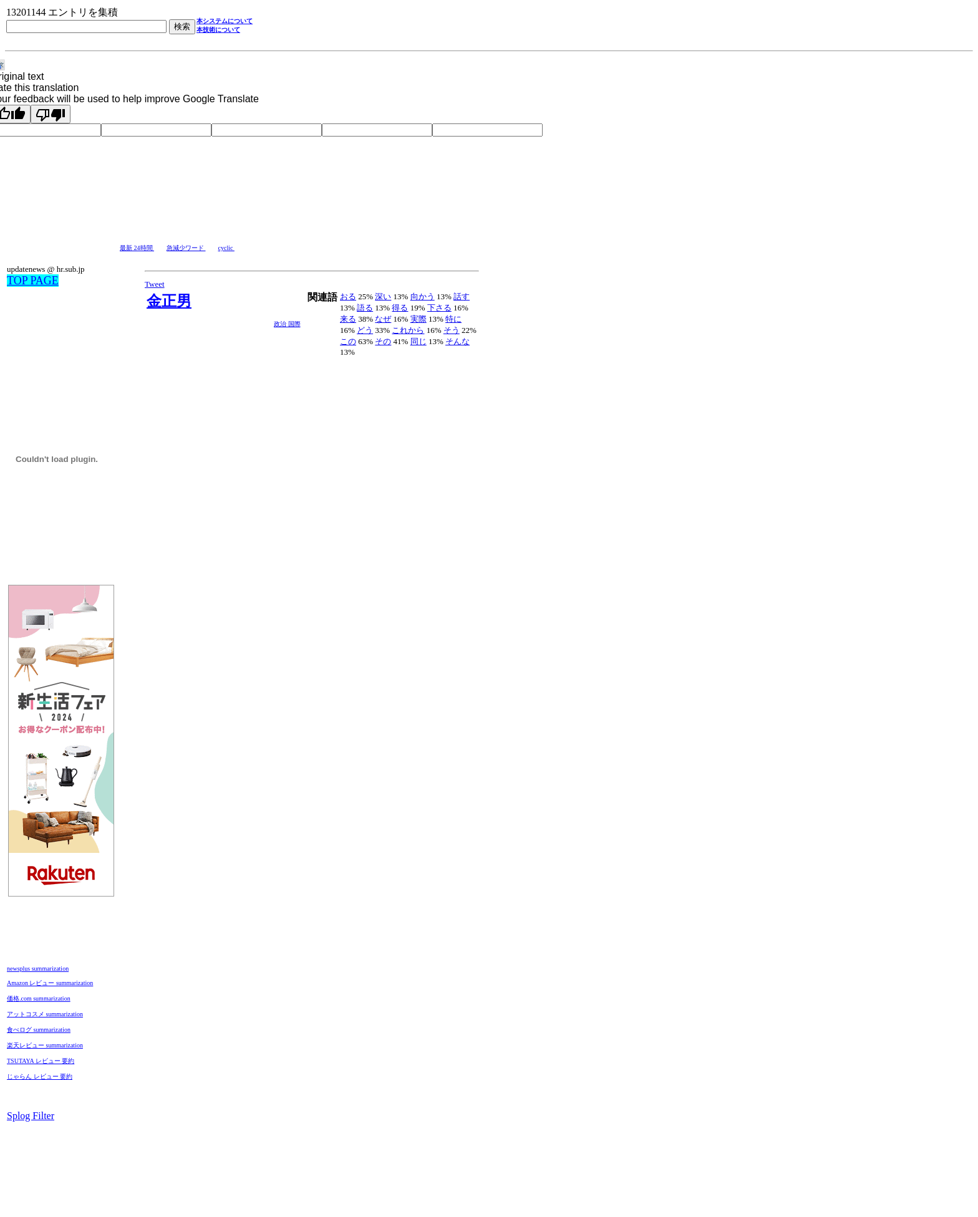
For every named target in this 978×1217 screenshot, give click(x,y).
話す (461, 296)
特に (453, 319)
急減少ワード (186, 247)
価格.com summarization (38, 998)
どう (365, 330)
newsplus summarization (38, 968)
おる (348, 296)
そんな (457, 341)
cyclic (226, 247)
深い (383, 296)
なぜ (383, 319)
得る (400, 307)
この (348, 341)
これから (408, 330)
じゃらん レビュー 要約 (39, 1076)
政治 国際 (287, 323)
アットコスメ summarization (45, 1014)
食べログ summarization (38, 1029)
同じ (418, 341)
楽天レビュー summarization (45, 1045)
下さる (439, 307)
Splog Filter (30, 1115)
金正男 (169, 301)
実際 (418, 319)
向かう (422, 296)
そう (451, 330)
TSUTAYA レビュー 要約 (40, 1060)
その (383, 341)
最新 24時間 (137, 247)
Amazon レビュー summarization (50, 982)
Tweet (155, 284)
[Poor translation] (50, 114)
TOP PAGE (33, 280)
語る (365, 307)
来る (348, 319)
